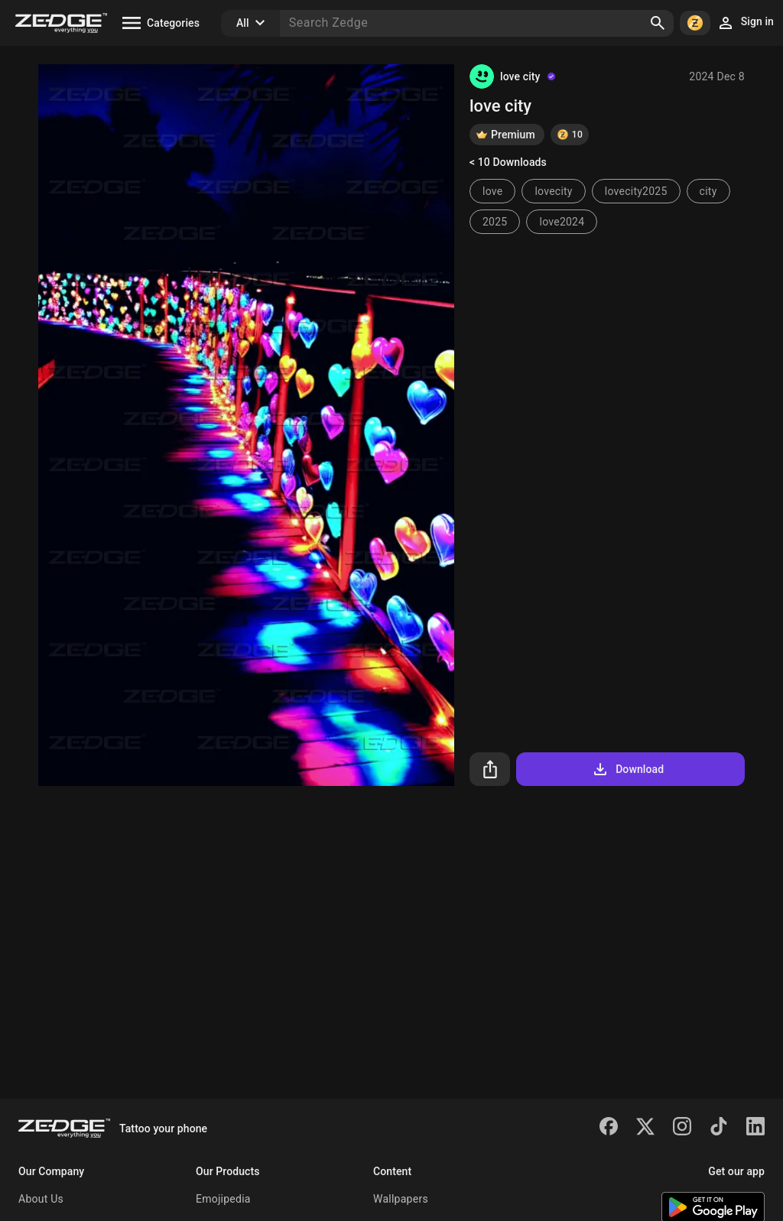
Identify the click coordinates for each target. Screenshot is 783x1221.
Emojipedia (223, 1199)
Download (627, 769)
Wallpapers (400, 1199)
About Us (40, 1199)
